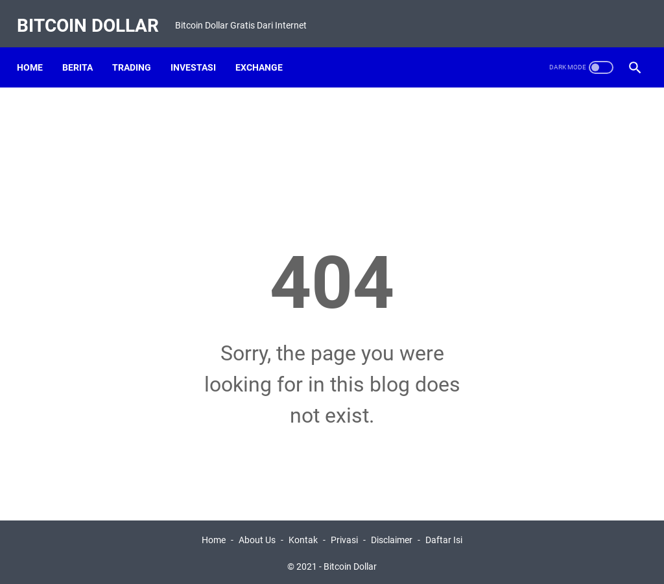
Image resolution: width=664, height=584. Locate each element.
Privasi (344, 537)
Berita (84, 51)
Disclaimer (391, 537)
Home (36, 51)
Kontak (303, 537)
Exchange (265, 51)
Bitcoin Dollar (94, 15)
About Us (257, 537)
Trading (138, 51)
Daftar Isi (443, 537)
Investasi (199, 51)
